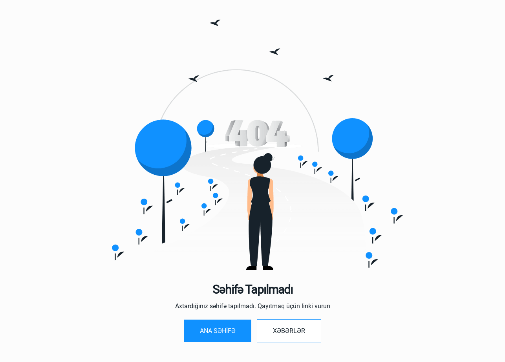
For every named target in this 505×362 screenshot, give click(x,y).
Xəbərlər (289, 331)
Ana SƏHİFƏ (218, 331)
